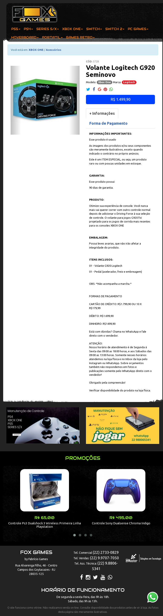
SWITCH (94, 29)
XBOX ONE (72, 29)
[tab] (102, 113)
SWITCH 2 (114, 29)
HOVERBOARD (25, 37)
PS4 (28, 29)
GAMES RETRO (80, 37)
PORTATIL (52, 37)
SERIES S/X (47, 29)
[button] (16, 100)
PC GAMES (138, 29)
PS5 (15, 29)
